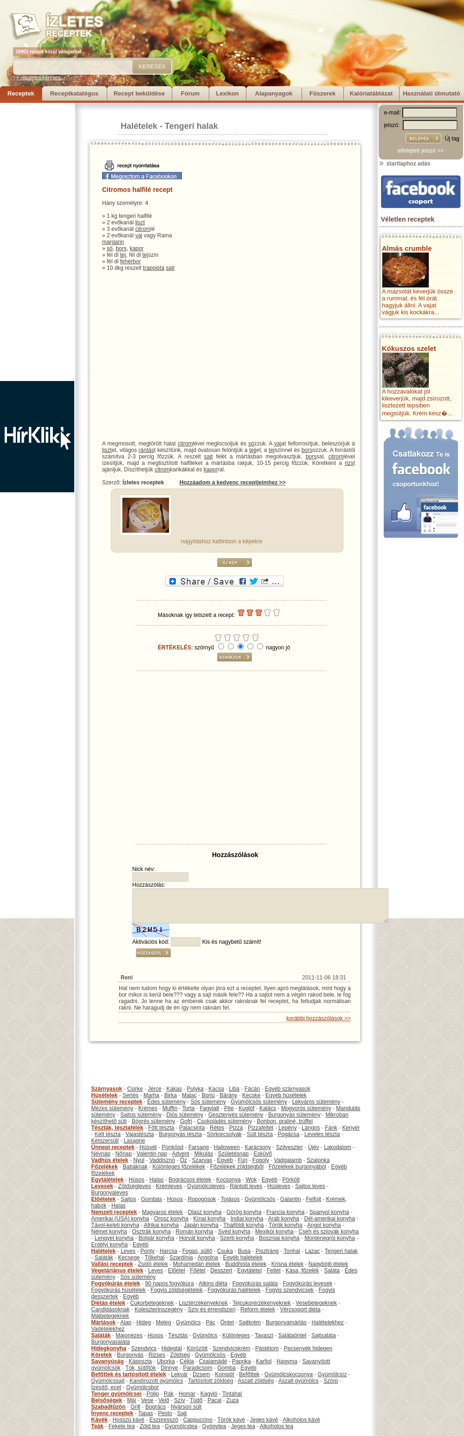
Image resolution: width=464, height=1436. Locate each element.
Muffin (169, 1108)
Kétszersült (105, 1140)
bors (121, 248)
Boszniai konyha (279, 1238)
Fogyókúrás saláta (255, 1283)
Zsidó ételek (153, 1264)
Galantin (290, 1199)
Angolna (208, 1257)
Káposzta (140, 1361)
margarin (113, 242)
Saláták (104, 1257)
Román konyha (194, 1231)
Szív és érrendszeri (212, 1309)
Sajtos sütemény (140, 1115)
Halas (156, 1179)
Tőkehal (155, 1257)
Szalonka (318, 1160)
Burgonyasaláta (110, 1342)
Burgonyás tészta (180, 1134)
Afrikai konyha (161, 1225)
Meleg (163, 1322)
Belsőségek (106, 1400)
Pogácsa (289, 1134)
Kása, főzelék (302, 1270)
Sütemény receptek (116, 1102)
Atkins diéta (213, 1283)
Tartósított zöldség (210, 1381)
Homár (187, 1394)
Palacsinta (192, 1128)
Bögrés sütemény (153, 1121)
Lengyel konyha (114, 1238)
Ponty (148, 1251)
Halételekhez (327, 1322)
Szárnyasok (106, 1089)
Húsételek (104, 1095)
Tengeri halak (191, 126)
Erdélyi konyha (109, 1244)
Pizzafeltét (260, 1128)
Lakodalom (337, 1147)
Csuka (225, 1251)
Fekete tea (122, 1426)
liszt (140, 222)
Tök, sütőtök (140, 1368)
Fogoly (260, 1160)
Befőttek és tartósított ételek (128, 1374)
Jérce (154, 1089)
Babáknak (135, 1166)
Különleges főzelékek (179, 1166)
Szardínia (181, 1257)
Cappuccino (198, 1420)
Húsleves (278, 1186)
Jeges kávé (264, 1420)
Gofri (186, 1121)
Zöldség (180, 1355)
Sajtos (128, 1199)
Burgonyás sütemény (294, 1115)
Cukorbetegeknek (152, 1303)
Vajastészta (140, 1134)
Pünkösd (173, 1147)
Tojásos (230, 1199)
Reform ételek (257, 1309)
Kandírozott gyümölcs (156, 1381)
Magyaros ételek (162, 1212)
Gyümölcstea (181, 1426)
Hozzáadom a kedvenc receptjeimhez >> (233, 482)
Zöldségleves (134, 1186)
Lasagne (134, 1140)
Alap (125, 1322)
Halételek (139, 126)
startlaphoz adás (404, 163)
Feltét (274, 1270)
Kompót (224, 1374)
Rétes (217, 1128)
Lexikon (227, 93)
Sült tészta (260, 1134)
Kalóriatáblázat (371, 93)
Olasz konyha (205, 1212)
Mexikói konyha (274, 1231)
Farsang (198, 1147)
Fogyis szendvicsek (289, 1290)
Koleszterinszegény (159, 1309)
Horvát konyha (197, 1238)
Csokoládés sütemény (224, 1121)
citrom (142, 229)
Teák (97, 1426)
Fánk (331, 1128)
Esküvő (263, 1153)
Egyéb (225, 1160)
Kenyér (351, 1128)
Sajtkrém (250, 1322)
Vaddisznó (162, 1160)
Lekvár (179, 1374)
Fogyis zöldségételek (177, 1290)
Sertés (130, 1095)
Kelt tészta (108, 1134)
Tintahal (232, 1394)
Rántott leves (246, 1186)
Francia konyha (285, 1212)
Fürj (242, 1160)
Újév (313, 1147)
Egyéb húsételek (286, 1095)
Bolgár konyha (156, 1238)
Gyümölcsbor (142, 1387)
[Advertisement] (37, 242)
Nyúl (138, 1160)
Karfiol (263, 1361)
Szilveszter (289, 1147)
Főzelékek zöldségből (237, 1166)
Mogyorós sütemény (306, 1108)
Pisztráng (267, 1251)
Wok (251, 1179)
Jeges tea (243, 1426)
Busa (244, 1251)
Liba (234, 1089)
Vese (147, 1400)
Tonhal (292, 1251)
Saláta (332, 1270)
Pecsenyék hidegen (308, 1348)
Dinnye (169, 1368)
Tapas (145, 1413)
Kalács (267, 1108)
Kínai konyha (209, 1218)
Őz (183, 1160)
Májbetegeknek (110, 1316)
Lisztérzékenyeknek (203, 1303)
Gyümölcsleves (206, 1186)
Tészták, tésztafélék (117, 1128)
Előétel (176, 1270)
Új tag (452, 138)
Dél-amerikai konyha (329, 1218)
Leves (128, 1251)
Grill (135, 1407)
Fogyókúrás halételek (233, 1290)
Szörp (330, 1381)
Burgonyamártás (286, 1322)
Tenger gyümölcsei (116, 1394)
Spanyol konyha (329, 1212)
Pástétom (267, 1348)
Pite (229, 1108)
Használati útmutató (431, 93)
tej (123, 255)
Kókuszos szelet (409, 348)
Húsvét (148, 1147)
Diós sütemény (185, 1115)
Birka (170, 1095)
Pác (210, 1322)
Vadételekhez (108, 1329)
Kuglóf (246, 1108)
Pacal (214, 1400)
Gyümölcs (188, 1322)
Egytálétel (249, 1270)
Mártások (103, 1322)
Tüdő (196, 1400)
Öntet (227, 1322)
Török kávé (231, 1420)
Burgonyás (130, 1355)
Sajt (182, 1413)
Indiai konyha (247, 1218)
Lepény (287, 1128)
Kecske (251, 1095)
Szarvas (202, 1160)
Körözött (197, 1348)
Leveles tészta (322, 1134)
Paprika (241, 1361)
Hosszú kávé (129, 1420)
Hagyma (287, 1361)
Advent (180, 1153)
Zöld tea (150, 1426)
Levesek (102, 1186)
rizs (349, 463)
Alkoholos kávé (301, 1420)
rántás (146, 450)
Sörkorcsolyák (224, 1134)
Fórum (190, 93)
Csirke (135, 1089)
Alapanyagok (274, 93)
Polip (153, 1394)
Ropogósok (202, 1199)
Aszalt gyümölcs (298, 1381)
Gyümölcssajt (108, 1381)
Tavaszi (264, 1335)
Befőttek (249, 1374)
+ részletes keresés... (40, 77)
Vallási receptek (112, 1264)
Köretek (101, 1355)
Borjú (208, 1095)
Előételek (103, 1199)
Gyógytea (214, 1426)
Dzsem (201, 1374)
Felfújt (313, 1199)
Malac (189, 1095)
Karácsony (258, 1147)
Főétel (197, 1270)
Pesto (165, 1413)
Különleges (236, 1335)
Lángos (311, 1128)
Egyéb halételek (243, 1257)
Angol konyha (324, 1225)
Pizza (236, 1128)
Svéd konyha (234, 1231)
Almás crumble (407, 248)
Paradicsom (197, 1368)
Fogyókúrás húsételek (118, 1290)
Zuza (232, 1400)
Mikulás (203, 1153)
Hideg (143, 1322)
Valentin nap (152, 1153)
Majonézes (129, 1335)
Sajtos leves (310, 1186)
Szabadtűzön (108, 1407)
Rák (169, 1394)
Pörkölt (291, 1179)
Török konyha (286, 1225)
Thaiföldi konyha (243, 1225)
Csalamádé (213, 1361)
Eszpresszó (163, 1420)
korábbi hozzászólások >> (318, 1018)
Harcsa (168, 1251)
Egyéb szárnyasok (287, 1089)
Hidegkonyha (108, 1348)
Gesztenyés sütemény (236, 1115)
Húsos (136, 1179)
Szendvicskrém (231, 1348)
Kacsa (216, 1089)
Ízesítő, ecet (106, 1387)
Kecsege (129, 1257)
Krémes (147, 1108)
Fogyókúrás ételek (115, 1283)
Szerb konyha (237, 1238)
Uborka (166, 1361)
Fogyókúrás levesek (307, 1283)
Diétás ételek (108, 1303)
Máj (131, 1400)
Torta (188, 1108)
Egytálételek (107, 1179)
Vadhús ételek (110, 1160)
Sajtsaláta (323, 1335)
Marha (151, 1095)
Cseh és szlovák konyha (328, 1231)
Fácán (252, 1089)
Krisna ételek (287, 1264)
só (110, 248)
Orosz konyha (171, 1218)
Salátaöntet (292, 1335)
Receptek (20, 93)
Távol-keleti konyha (115, 1225)
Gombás (151, 1199)
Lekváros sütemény (316, 1102)
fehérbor (130, 261)
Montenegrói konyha (329, 1238)
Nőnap (124, 1153)
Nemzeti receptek (114, 1212)
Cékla (187, 1361)
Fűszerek (322, 93)
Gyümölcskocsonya (288, 1374)
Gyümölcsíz (332, 1374)
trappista (153, 268)
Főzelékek (104, 1166)
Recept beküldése (139, 93)
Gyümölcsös (260, 1199)
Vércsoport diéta (300, 1309)
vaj (138, 235)
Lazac (312, 1251)
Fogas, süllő (197, 1251)
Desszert (221, 1270)
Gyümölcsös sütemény (259, 1102)
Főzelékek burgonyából (297, 1166)
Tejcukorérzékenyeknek (261, 1303)
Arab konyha (283, 1218)
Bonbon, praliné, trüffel (285, 1121)
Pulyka (195, 1089)
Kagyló (209, 1394)
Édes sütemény (166, 1102)
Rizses (156, 1355)
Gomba (226, 1368)
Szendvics (144, 1348)
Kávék (99, 1420)
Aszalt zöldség (255, 1381)
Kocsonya (228, 1179)
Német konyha (109, 1231)
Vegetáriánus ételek (117, 1270)
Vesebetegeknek (316, 1303)
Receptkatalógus (74, 93)
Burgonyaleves (109, 1192)
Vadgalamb (288, 1160)
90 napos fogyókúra (169, 1283)
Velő (163, 1400)
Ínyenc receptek (112, 1413)
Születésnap (233, 1153)
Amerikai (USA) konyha (120, 1218)
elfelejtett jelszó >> (421, 150)
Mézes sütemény (112, 1108)
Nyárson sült (186, 1407)
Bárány (228, 1095)
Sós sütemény (208, 1102)
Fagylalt (209, 1108)
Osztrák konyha (151, 1231)
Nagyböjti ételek (328, 1264)
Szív (179, 1400)
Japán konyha (201, 1225)
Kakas (174, 1089)
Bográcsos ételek (189, 1179)
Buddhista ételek (245, 1264)
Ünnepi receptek (113, 1147)
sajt (170, 268)
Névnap (100, 1153)
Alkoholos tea (276, 1426)
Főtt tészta (161, 1128)
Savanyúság (107, 1361)
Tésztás (177, 1335)
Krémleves (169, 1186)
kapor (136, 248)
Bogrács (155, 1407)
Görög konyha (243, 1212)
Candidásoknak (110, 1309)
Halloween (227, 1147)
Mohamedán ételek (196, 1264)
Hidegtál (171, 1348)
